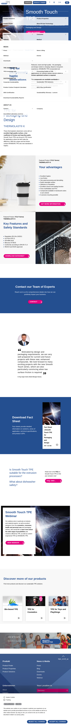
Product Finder (39, 2)
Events (39, 675)
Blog (38, 669)
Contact (28, 2)
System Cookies (10, 697)
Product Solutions (9, 672)
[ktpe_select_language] (60, 2)
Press (39, 665)
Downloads (41, 672)
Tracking (8, 700)
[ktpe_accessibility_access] (49, 2)
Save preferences (9, 704)
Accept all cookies (57, 722)
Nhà (3, 50)
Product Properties (18, 50)
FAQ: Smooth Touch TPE (54, 481)
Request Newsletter (47, 641)
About (5, 690)
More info (18, 704)
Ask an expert (34, 32)
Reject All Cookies (37, 722)
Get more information (51, 204)
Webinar (40, 678)
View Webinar (13, 543)
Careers (5, 693)
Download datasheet (14, 256)
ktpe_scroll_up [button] (63, 657)
